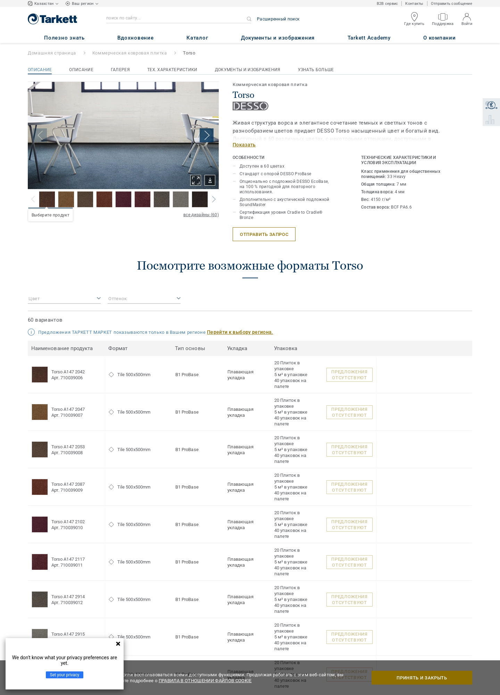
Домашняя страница (52, 53)
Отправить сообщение (451, 3)
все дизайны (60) (201, 214)
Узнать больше (316, 69)
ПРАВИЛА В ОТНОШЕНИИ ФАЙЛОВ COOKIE (205, 680)
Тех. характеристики (172, 69)
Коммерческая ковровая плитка (129, 53)
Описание (40, 69)
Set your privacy (64, 674)
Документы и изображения (248, 69)
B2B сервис (387, 3)
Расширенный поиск (278, 19)
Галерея (120, 69)
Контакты (414, 3)
